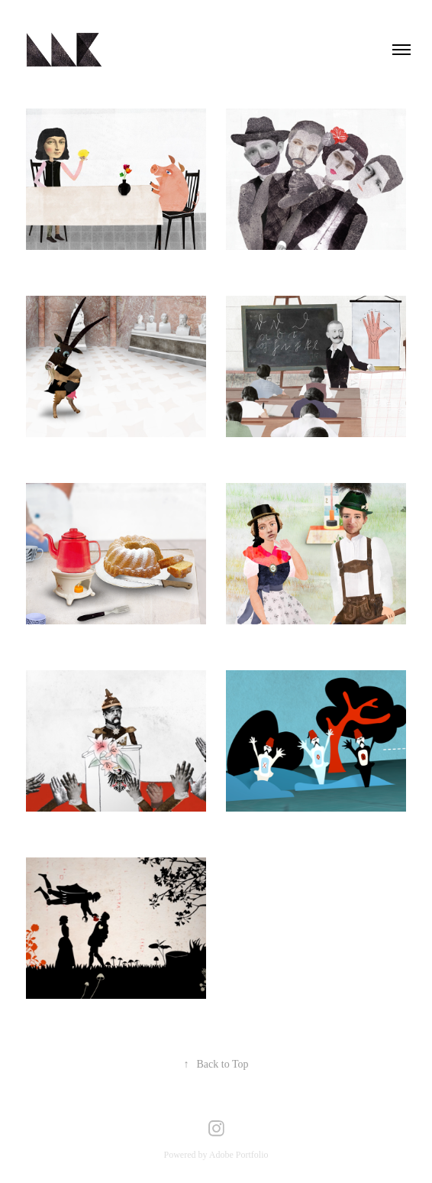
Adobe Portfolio (239, 1154)
